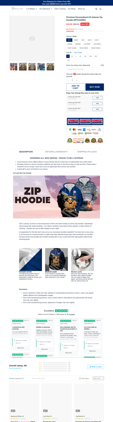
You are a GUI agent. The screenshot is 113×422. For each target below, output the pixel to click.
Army (74, 36)
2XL (85, 56)
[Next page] (54, 67)
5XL (69, 60)
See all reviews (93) (15, 368)
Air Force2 (97, 44)
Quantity (69, 76)
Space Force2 (95, 48)
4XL (96, 56)
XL (80, 56)
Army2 (76, 40)
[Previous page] (10, 67)
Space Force (84, 48)
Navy (83, 40)
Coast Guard (72, 48)
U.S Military (32, 9)
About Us (81, 9)
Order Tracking (60, 9)
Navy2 (90, 40)
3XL (91, 56)
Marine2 (78, 44)
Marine (70, 44)
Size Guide (78, 52)
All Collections (45, 9)
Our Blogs (72, 9)
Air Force (87, 44)
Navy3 (97, 40)
